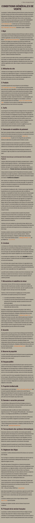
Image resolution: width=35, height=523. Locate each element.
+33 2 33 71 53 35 (11, 239)
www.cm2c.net (21, 488)
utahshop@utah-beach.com (24, 237)
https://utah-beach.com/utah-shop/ (8, 27)
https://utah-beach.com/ (6, 23)
